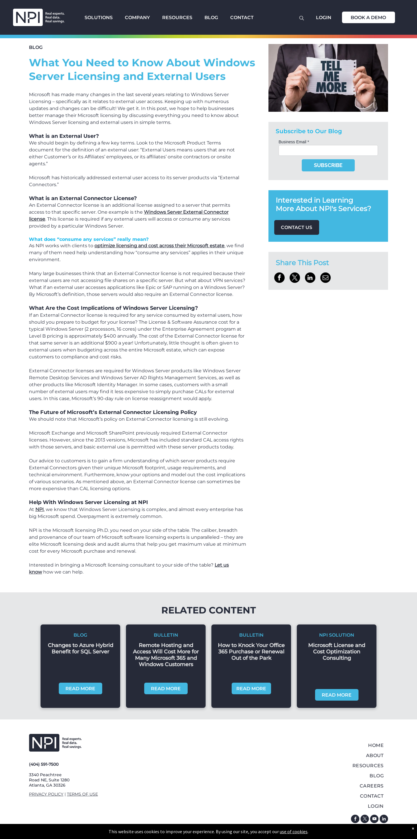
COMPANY (137, 17)
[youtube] (374, 820)
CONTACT (242, 17)
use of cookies (294, 831)
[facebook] (355, 820)
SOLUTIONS (99, 17)
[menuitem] (328, 745)
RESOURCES (177, 17)
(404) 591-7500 (43, 764)
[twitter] (365, 820)
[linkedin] (384, 820)
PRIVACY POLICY (46, 794)
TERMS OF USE (82, 794)
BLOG (211, 17)
